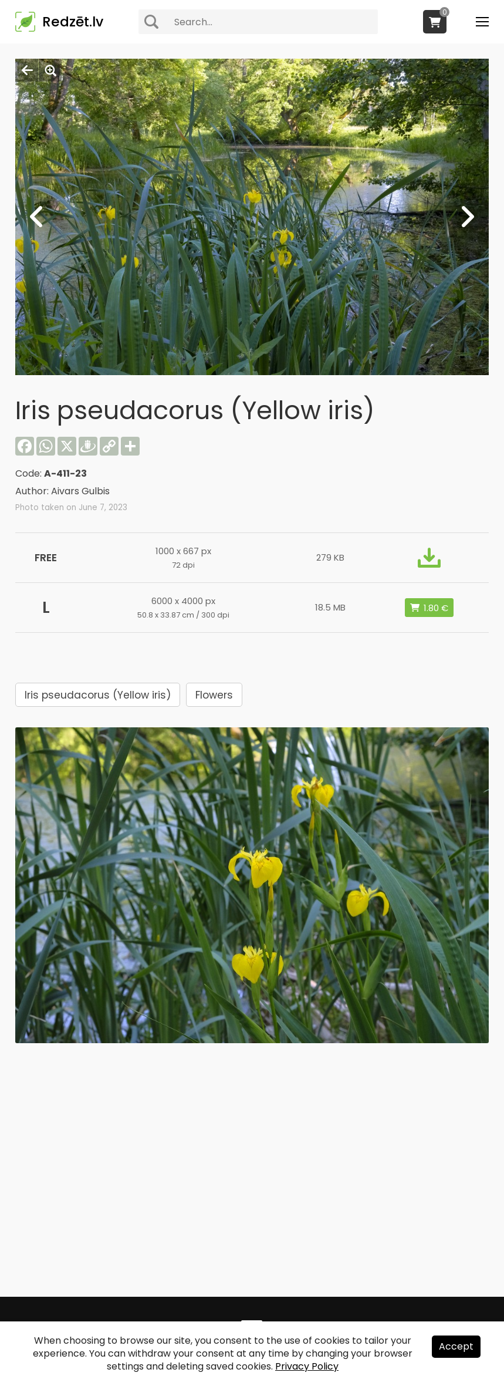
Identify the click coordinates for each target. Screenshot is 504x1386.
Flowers (214, 695)
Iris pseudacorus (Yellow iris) (98, 695)
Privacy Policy (307, 1366)
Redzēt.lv (72, 21)
